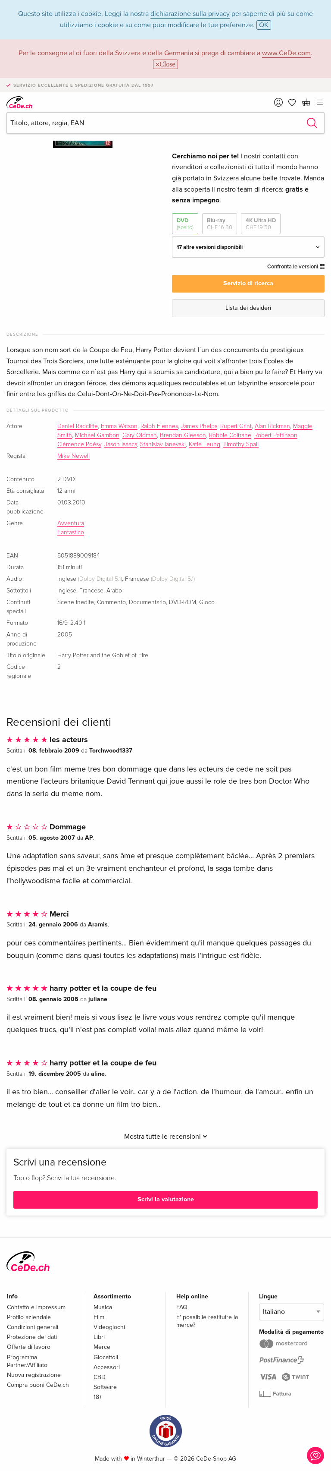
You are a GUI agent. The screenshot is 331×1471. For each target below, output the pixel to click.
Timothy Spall (241, 444)
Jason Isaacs (120, 444)
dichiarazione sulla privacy (190, 13)
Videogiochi (109, 1327)
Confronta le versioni (296, 266)
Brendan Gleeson (183, 435)
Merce (102, 1347)
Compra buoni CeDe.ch (38, 1385)
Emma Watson (119, 426)
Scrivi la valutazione (165, 1199)
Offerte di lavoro (28, 1347)
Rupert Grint (236, 426)
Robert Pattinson (275, 435)
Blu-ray (219, 224)
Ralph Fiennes (159, 426)
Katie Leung (204, 444)
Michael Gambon (97, 435)
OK (264, 25)
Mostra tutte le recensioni (165, 1136)
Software (105, 1387)
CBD (100, 1377)
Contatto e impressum (36, 1307)
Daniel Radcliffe (77, 426)
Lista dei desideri (248, 308)
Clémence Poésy (79, 444)
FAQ (181, 1307)
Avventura (70, 523)
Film (99, 1317)
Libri (99, 1337)
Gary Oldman (139, 435)
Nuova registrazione (34, 1375)
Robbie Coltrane (230, 435)
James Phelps (199, 426)
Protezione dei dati (32, 1337)
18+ (98, 1397)
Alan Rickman (272, 426)
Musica (103, 1307)
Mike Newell (73, 456)
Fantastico (70, 532)
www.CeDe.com (286, 53)
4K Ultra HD (261, 224)
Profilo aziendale (29, 1317)
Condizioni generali (32, 1327)
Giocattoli (106, 1357)
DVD (185, 224)
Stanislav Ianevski (163, 444)
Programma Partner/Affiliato (27, 1361)
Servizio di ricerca (248, 283)
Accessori (107, 1367)
